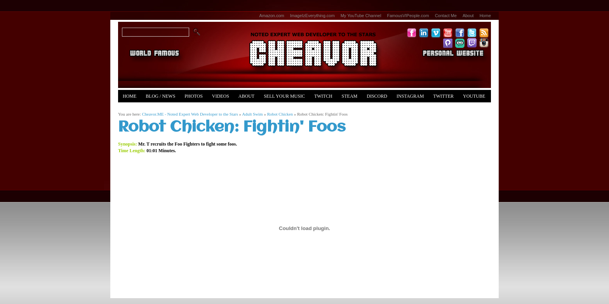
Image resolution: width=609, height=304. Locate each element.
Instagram (410, 96)
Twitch (323, 96)
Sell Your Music (284, 96)
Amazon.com (271, 15)
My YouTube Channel (361, 15)
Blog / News (160, 96)
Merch (131, 108)
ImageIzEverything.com (312, 15)
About (468, 15)
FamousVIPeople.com (408, 15)
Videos (220, 96)
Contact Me (446, 15)
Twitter (443, 96)
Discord (377, 96)
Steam (350, 96)
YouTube (474, 96)
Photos (193, 96)
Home (485, 15)
